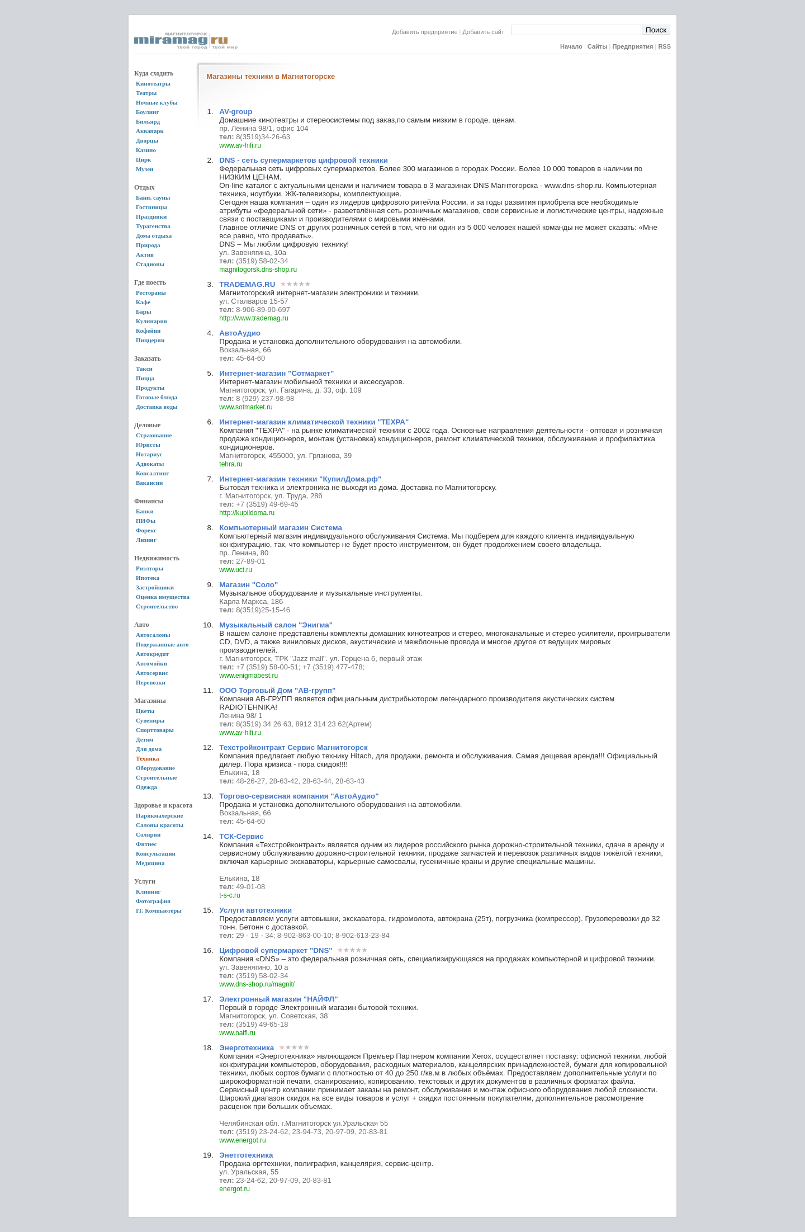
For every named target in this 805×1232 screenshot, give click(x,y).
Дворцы (147, 140)
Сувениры (150, 720)
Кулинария (151, 321)
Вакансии (149, 482)
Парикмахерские (159, 815)
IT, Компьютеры (159, 910)
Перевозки (150, 682)
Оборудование (155, 767)
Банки (145, 511)
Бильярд (148, 121)
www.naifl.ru (237, 1033)
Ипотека (147, 577)
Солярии (148, 834)
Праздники (151, 216)
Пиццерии (150, 340)
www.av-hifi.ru (240, 145)
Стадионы (150, 264)
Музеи (144, 169)
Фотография (153, 901)
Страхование (154, 435)
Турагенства (153, 226)
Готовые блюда (156, 397)
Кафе (143, 302)
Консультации (156, 853)
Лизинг (146, 539)
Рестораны (151, 292)
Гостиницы (151, 207)
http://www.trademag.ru (253, 318)
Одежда (146, 786)
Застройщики (155, 587)
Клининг (148, 891)
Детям (144, 739)
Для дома (149, 748)
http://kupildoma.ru (246, 513)
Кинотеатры (153, 83)
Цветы (145, 710)
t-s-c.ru (229, 895)
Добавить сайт (487, 32)
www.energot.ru (242, 1140)
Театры (146, 92)
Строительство (157, 606)
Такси (144, 368)
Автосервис (152, 672)
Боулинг (147, 111)
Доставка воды (157, 406)
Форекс (146, 530)
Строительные (156, 777)
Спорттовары (155, 729)
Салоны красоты (159, 825)
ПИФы (145, 520)
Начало (571, 46)
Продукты (150, 387)
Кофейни (148, 330)
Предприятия (633, 46)
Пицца (145, 378)
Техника (147, 758)
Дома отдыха (154, 235)
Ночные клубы (157, 102)
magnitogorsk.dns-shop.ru (258, 269)
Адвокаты (150, 463)
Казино (146, 150)
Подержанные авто (162, 644)
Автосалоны (153, 634)
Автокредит (152, 653)
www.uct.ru (235, 570)
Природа (148, 245)
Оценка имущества (163, 596)
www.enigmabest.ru (248, 675)
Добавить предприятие (425, 32)
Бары (143, 311)
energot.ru (234, 1189)
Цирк (143, 159)
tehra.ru (230, 464)
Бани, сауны (153, 197)
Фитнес (146, 844)
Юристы (148, 444)
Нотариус (149, 454)
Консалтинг (152, 473)
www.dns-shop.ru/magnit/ (257, 984)
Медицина (150, 863)
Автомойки (151, 663)
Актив (145, 254)
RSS (664, 46)
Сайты (598, 46)
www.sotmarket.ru (245, 407)
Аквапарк (150, 131)
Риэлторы (149, 568)
